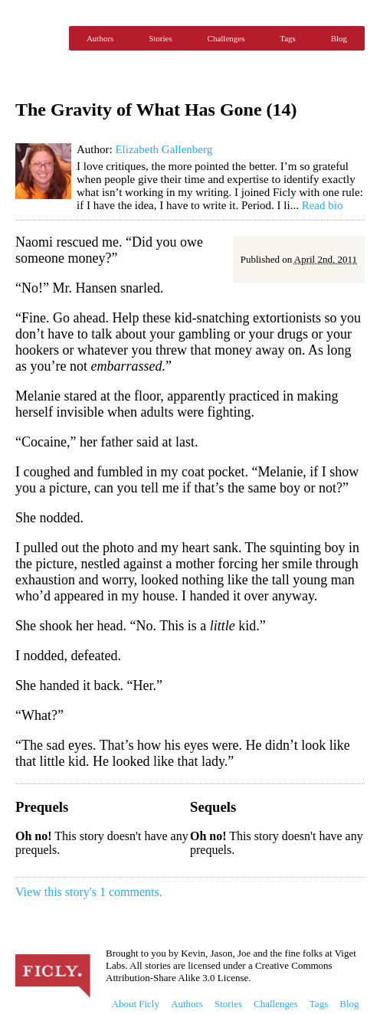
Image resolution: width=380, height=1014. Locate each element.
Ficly (38, 38)
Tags (288, 38)
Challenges (226, 38)
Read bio (322, 205)
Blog (339, 38)
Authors (100, 38)
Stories (160, 38)
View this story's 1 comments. (88, 891)
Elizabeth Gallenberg (163, 149)
